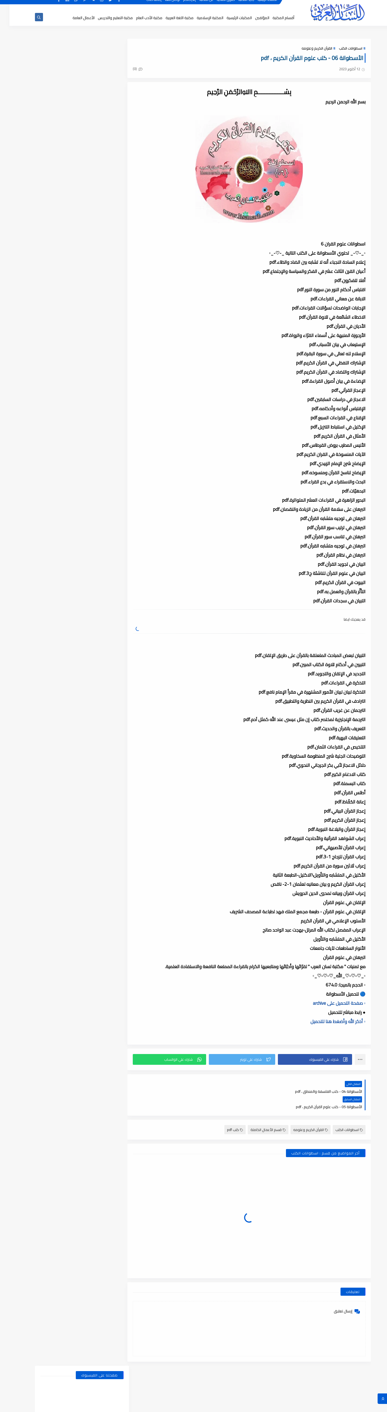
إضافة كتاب (144, 5)
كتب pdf (226, 1114)
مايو (98, 624)
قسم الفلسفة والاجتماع (51, 305)
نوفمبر (97, 690)
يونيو (98, 615)
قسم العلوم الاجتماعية (94, 305)
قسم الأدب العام (94, 274)
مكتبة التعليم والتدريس (105, 17)
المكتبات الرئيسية (229, 17)
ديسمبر (96, 587)
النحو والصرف (94, 264)
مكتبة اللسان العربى (295, 1405)
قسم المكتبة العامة (94, 325)
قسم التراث (94, 285)
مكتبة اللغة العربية (170, 17)
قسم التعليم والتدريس (51, 295)
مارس (97, 643)
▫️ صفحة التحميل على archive (329, 1003)
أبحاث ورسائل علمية (94, 254)
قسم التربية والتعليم (94, 295)
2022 (102, 860)
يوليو (98, 605)
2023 (102, 794)
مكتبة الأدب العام (140, 17)
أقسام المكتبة (274, 17)
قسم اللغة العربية (51, 315)
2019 (102, 1161)
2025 (102, 577)
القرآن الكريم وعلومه (307, 48)
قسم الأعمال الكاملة (258, 1114)
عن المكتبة (197, 5)
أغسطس (95, 596)
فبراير (98, 652)
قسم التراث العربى (51, 285)
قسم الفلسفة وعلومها (94, 315)
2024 (102, 671)
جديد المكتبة (237, 5)
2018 (102, 1284)
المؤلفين (253, 17)
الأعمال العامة (74, 17)
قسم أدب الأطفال (51, 264)
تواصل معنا (163, 5)
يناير (99, 568)
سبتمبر (97, 709)
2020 (102, 1039)
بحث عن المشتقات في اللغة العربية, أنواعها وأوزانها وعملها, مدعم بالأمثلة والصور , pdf (59, 398)
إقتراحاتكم (180, 5)
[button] (306, 1059)
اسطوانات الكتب (341, 48)
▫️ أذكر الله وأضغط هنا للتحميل (328, 1021)
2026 (102, 558)
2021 (102, 935)
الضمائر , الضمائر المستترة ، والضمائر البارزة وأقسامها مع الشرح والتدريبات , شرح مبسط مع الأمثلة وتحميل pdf (59, 428)
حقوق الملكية (217, 5)
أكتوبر (98, 700)
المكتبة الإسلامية (200, 17)
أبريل (99, 634)
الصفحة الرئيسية (258, 5)
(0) (134, 69)
